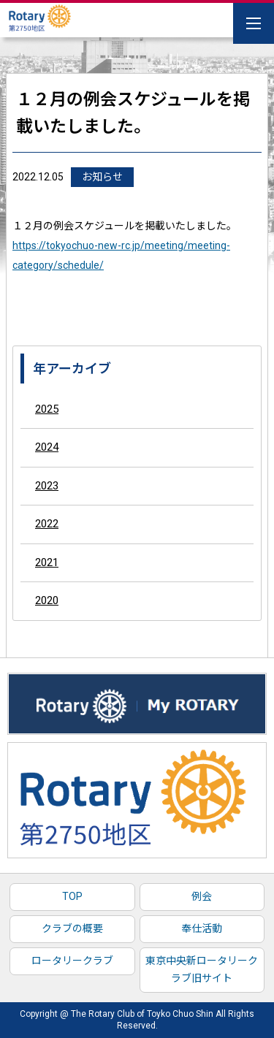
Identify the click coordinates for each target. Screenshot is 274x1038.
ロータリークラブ (72, 960)
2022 (46, 523)
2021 (46, 562)
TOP (72, 896)
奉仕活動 (201, 928)
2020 (46, 600)
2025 (46, 409)
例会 (201, 896)
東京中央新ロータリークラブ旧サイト (201, 969)
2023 (46, 485)
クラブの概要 (72, 928)
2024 (46, 447)
